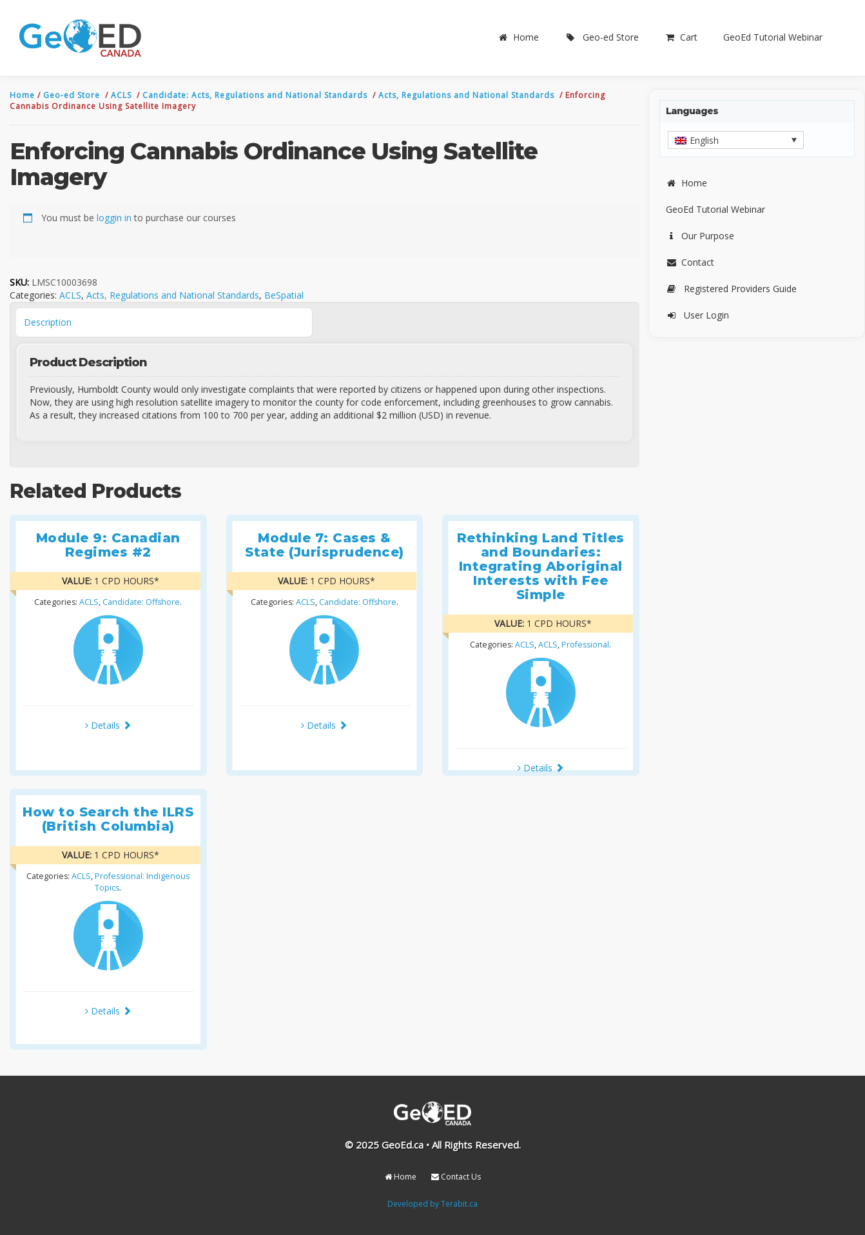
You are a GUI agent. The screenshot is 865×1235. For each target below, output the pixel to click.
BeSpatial (284, 295)
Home (518, 37)
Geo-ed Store (602, 37)
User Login (697, 315)
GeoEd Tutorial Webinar (772, 37)
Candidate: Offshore (141, 602)
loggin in (114, 218)
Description (48, 322)
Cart (681, 37)
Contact (690, 262)
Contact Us (456, 1176)
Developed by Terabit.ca (432, 1203)
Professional (585, 644)
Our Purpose (700, 236)
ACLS (122, 95)
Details (108, 725)
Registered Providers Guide (731, 288)
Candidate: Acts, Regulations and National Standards (256, 95)
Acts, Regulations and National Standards (467, 95)
